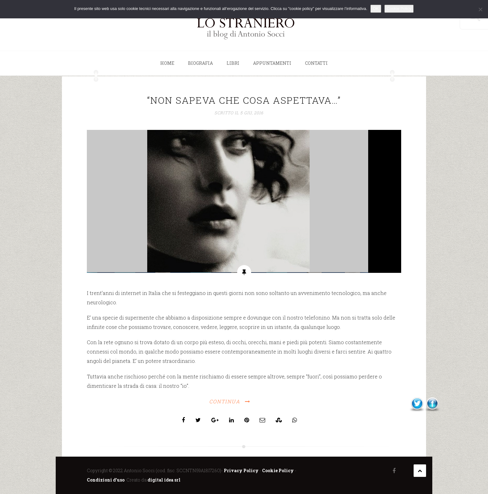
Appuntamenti (272, 63)
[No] (480, 9)
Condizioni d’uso (105, 480)
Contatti (316, 63)
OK (376, 8)
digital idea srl (164, 480)
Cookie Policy (278, 470)
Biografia (200, 63)
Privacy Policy (241, 470)
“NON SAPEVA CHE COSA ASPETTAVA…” (244, 100)
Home (167, 63)
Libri (233, 63)
